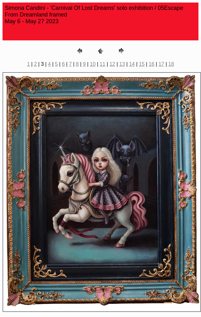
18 (171, 64)
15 (142, 64)
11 (102, 64)
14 (132, 64)
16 (152, 64)
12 (112, 64)
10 (93, 64)
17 (161, 64)
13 (122, 64)
